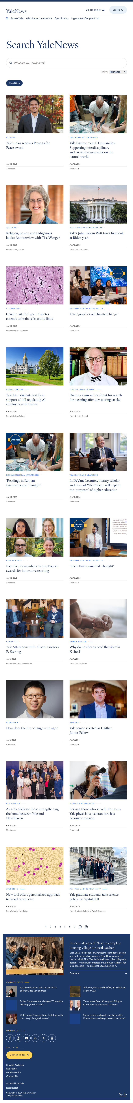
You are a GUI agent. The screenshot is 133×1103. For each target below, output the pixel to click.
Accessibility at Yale (15, 1083)
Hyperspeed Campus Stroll (85, 18)
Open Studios (62, 18)
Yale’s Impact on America (39, 18)
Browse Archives (15, 1065)
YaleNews (16, 12)
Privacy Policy (12, 1087)
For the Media (13, 1072)
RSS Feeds (11, 1068)
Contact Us (12, 1076)
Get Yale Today (19, 1054)
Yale (122, 1095)
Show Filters (14, 83)
